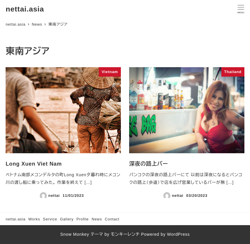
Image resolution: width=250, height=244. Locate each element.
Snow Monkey (74, 234)
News (97, 219)
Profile (82, 219)
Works (34, 219)
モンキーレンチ (125, 234)
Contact (112, 219)
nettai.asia (25, 9)
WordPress (178, 234)
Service (50, 219)
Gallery (66, 219)
